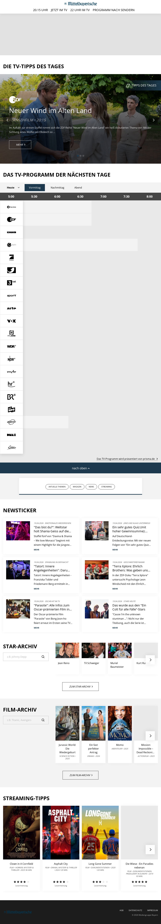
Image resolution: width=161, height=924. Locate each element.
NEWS (91, 486)
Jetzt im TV (59, 10)
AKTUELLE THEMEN (57, 486)
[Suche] (26, 657)
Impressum (152, 910)
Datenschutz (135, 910)
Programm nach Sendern (114, 10)
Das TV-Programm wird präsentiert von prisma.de (127, 459)
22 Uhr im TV (80, 10)
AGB (121, 910)
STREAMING (106, 486)
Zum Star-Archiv (81, 686)
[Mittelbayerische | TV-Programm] (80, 3)
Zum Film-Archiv (81, 775)
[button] (78, 156)
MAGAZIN (77, 486)
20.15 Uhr (40, 10)
